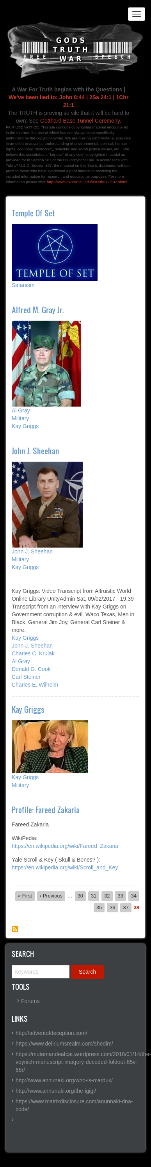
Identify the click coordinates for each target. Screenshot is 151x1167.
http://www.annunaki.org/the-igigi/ (56, 1091)
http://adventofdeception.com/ (51, 1033)
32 (108, 895)
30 (82, 895)
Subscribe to (15, 929)
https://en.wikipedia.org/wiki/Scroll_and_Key (65, 867)
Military (20, 418)
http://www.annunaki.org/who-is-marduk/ (64, 1080)
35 (100, 907)
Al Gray (21, 410)
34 (135, 895)
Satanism (23, 285)
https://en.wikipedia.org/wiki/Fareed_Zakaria (65, 846)
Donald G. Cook (31, 669)
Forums (30, 1001)
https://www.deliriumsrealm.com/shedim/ (64, 1043)
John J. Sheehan (32, 551)
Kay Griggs (25, 426)
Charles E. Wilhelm (35, 685)
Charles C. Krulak (33, 653)
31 (95, 895)
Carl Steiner (26, 677)
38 (136, 907)
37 (127, 907)
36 (114, 907)
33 (121, 895)
